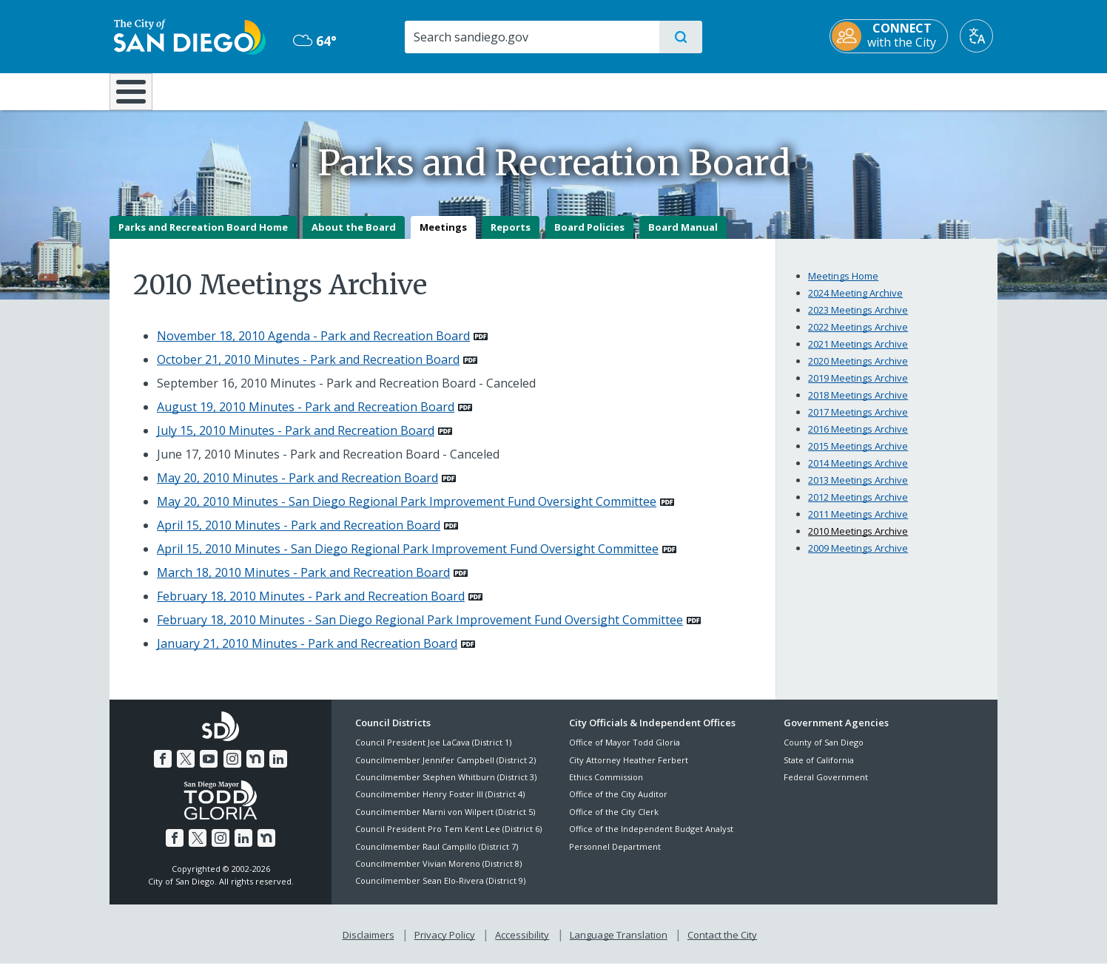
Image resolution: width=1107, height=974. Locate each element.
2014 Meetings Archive (858, 473)
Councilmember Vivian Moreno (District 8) (438, 873)
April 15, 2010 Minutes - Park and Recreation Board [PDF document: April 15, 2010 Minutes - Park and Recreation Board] (298, 535)
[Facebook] (163, 769)
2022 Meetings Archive (858, 337)
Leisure (235, 90)
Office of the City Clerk (614, 822)
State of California (819, 770)
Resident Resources (370, 90)
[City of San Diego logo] (185, 35)
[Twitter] (186, 769)
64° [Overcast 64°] (312, 40)
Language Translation (618, 945)
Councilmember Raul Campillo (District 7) (436, 856)
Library (636, 90)
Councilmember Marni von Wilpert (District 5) (445, 822)
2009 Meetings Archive (858, 558)
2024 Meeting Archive (855, 303)
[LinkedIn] (278, 769)
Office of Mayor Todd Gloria (624, 753)
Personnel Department (615, 856)
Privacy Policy (444, 945)
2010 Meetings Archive (858, 541)
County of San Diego (824, 753)
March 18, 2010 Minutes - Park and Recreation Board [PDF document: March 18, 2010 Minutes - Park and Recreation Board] (303, 583)
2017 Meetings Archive (858, 422)
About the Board (354, 237)
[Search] (531, 37)
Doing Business (501, 90)
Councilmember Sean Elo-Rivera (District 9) (440, 891)
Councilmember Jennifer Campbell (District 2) (445, 770)
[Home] (138, 97)
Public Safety (781, 90)
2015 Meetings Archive (858, 456)
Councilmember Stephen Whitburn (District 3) (445, 787)
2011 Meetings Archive (858, 524)
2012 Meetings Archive (858, 507)
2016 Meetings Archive (858, 439)
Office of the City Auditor (618, 805)
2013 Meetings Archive (858, 490)
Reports (511, 237)
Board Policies (589, 237)
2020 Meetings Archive (858, 371)
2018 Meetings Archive (858, 405)
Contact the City (722, 945)
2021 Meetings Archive (858, 354)
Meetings (443, 237)
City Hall (925, 90)
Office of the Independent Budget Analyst (651, 839)
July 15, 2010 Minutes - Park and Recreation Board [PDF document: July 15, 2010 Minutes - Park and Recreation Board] (295, 441)
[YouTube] (209, 769)
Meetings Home (843, 286)
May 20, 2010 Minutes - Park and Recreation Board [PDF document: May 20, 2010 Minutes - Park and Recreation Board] (297, 488)
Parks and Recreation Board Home (203, 237)
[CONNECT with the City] (893, 36)
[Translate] (980, 36)
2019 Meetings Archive (858, 388)
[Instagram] (232, 769)
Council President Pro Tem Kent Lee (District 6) (448, 839)
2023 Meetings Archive (858, 320)
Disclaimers (368, 945)
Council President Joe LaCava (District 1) (433, 753)
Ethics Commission (606, 787)
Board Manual (683, 237)
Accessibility (522, 945)
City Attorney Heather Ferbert (628, 770)
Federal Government (826, 787)
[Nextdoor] (255, 769)
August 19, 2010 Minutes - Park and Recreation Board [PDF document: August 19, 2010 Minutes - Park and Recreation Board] (305, 417)
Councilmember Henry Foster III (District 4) (440, 805)
